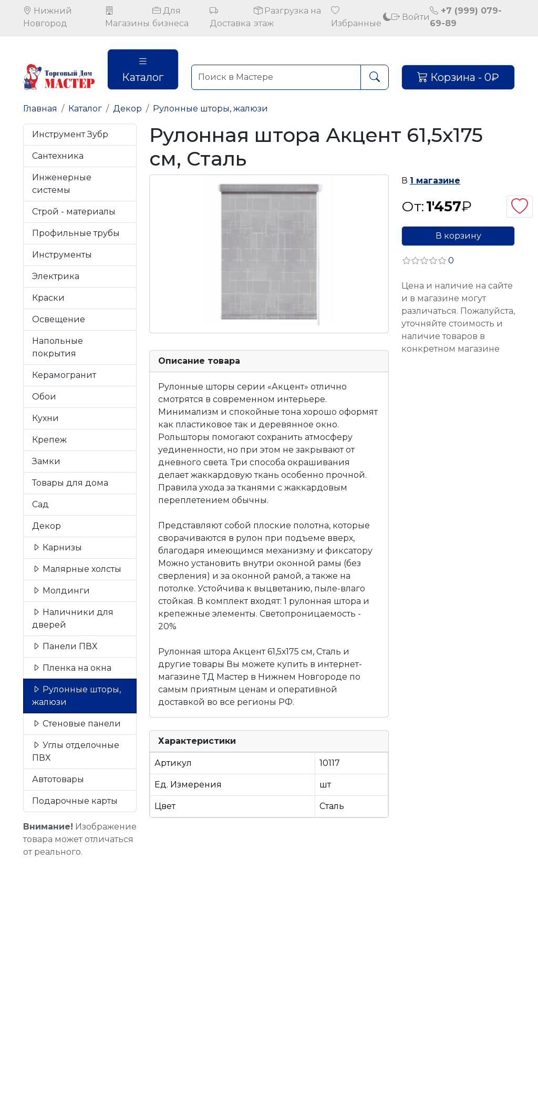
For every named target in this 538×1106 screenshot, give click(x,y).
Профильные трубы (76, 233)
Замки (46, 461)
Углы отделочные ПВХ (75, 751)
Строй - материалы (74, 212)
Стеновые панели (76, 724)
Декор (127, 109)
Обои (44, 397)
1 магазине (435, 181)
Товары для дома (70, 483)
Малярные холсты (76, 569)
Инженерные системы (61, 183)
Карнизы (57, 547)
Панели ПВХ (64, 646)
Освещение (58, 319)
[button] (427, 260)
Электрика (55, 276)
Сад (40, 504)
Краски (48, 298)
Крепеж (49, 440)
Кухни (45, 418)
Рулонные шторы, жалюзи (210, 109)
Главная (40, 109)
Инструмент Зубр (70, 134)
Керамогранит (64, 375)
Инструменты (62, 255)
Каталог (142, 69)
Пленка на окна (71, 668)
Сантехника (58, 156)
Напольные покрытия (57, 347)
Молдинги (61, 591)
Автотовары (58, 779)
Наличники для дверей (72, 618)
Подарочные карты (75, 801)
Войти (410, 17)
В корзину (458, 236)
